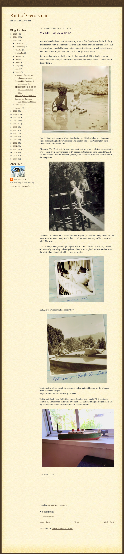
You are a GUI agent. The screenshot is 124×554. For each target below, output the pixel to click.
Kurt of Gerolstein (28, 15)
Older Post (109, 522)
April (18, 69)
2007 (15, 159)
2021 (15, 114)
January (19, 108)
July (17, 59)
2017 (15, 127)
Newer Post (45, 522)
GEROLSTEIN (20, 179)
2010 (15, 149)
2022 (15, 111)
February (19, 105)
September (20, 53)
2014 (15, 136)
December (20, 43)
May (18, 66)
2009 (15, 152)
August (19, 56)
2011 (15, 146)
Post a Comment (48, 516)
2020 (15, 117)
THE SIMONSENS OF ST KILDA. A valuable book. (25, 89)
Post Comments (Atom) (62, 528)
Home (77, 522)
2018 (15, 124)
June (18, 63)
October (19, 50)
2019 (15, 121)
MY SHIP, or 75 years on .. (25, 96)
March (18, 72)
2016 (15, 130)
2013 (15, 140)
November (20, 46)
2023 (15, 40)
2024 (15, 37)
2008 (15, 155)
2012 (15, 143)
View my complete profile (20, 186)
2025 (15, 34)
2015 (15, 133)
